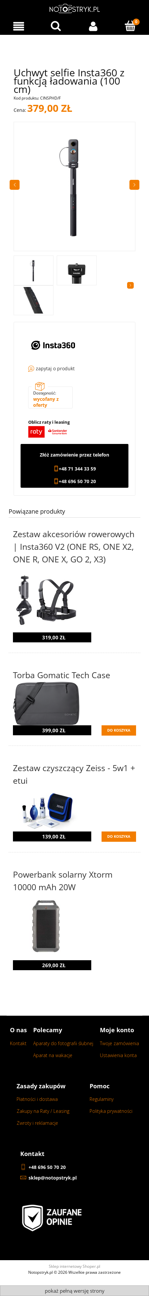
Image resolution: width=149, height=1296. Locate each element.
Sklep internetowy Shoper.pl (74, 1266)
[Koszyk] (130, 26)
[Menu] (18, 26)
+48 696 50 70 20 (77, 481)
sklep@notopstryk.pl (53, 1178)
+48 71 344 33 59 (77, 469)
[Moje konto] (93, 26)
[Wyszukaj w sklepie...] (55, 26)
